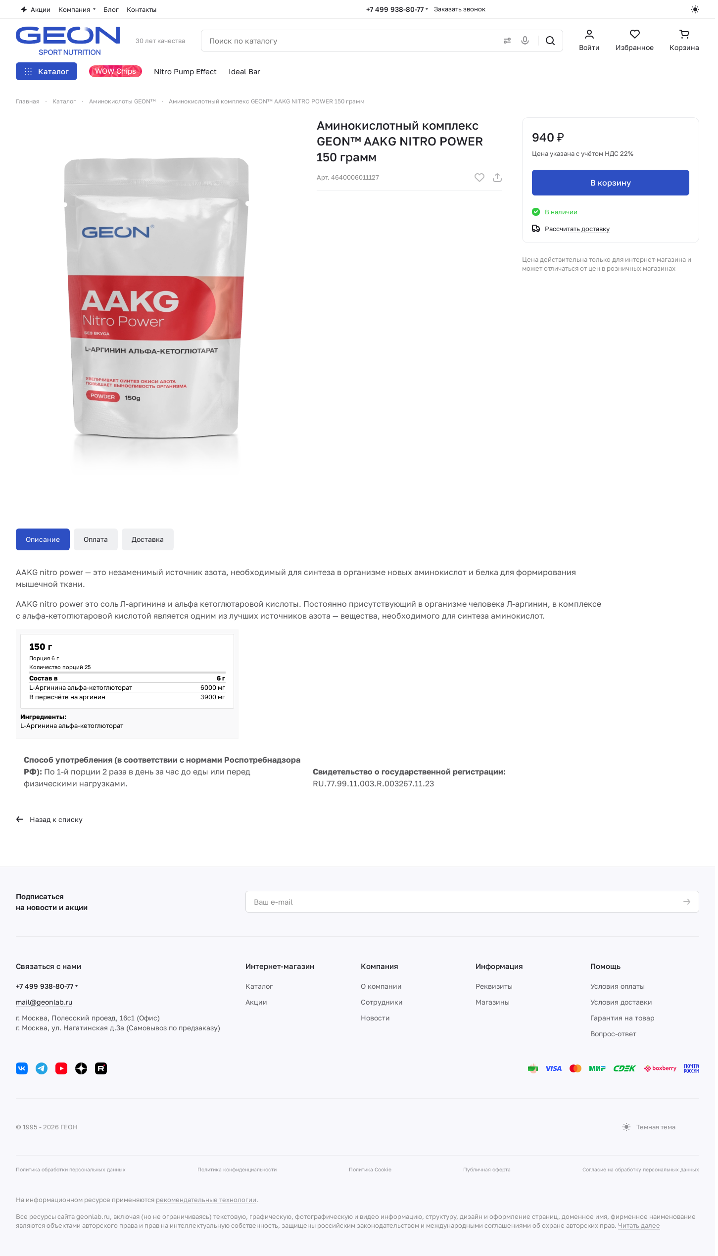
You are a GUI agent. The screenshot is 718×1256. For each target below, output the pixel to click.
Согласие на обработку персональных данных (640, 1169)
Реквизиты (494, 986)
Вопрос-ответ (613, 1033)
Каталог (259, 986)
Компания (379, 966)
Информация (499, 966)
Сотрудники (382, 1002)
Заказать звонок (459, 9)
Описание (43, 539)
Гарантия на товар (622, 1018)
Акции (256, 1002)
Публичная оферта (487, 1169)
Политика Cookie (370, 1169)
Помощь (605, 966)
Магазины (493, 1002)
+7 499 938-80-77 (395, 9)
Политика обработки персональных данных (71, 1169)
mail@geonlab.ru (44, 1002)
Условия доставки (621, 1002)
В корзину (610, 183)
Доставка (148, 539)
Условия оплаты (617, 986)
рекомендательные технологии (206, 1200)
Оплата (96, 539)
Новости (375, 1018)
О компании (381, 986)
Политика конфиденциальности (237, 1169)
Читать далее (639, 1225)
